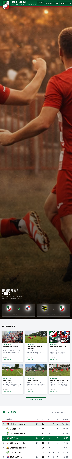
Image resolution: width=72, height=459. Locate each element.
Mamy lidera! (7, 380)
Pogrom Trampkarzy (33, 380)
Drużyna (63, 3)
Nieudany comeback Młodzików (59, 380)
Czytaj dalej (8, 360)
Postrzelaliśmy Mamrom (10, 347)
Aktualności (49, 3)
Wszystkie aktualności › (36, 399)
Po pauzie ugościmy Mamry (58, 347)
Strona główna (41, 3)
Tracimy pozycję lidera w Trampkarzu (34, 347)
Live (70, 3)
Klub (57, 3)
